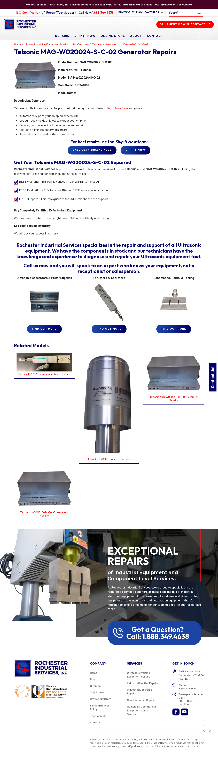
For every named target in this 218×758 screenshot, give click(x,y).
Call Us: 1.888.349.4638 (92, 150)
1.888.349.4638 (103, 12)
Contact (155, 36)
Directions (185, 679)
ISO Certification (28, 12)
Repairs (62, 36)
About (136, 36)
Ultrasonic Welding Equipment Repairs (138, 674)
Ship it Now (135, 150)
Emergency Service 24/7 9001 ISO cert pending (191, 699)
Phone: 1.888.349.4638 (187, 686)
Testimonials (98, 715)
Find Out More (44, 329)
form (117, 108)
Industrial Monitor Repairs (142, 683)
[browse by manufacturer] (141, 12)
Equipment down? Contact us (185, 24)
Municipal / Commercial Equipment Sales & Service (141, 710)
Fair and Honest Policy (99, 707)
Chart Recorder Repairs (141, 700)
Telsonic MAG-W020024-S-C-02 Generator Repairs (174, 398)
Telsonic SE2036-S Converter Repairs (109, 459)
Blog (93, 679)
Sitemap (95, 685)
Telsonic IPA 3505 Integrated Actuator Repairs (44, 374)
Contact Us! (212, 377)
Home (93, 672)
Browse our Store (100, 698)
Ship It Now (85, 36)
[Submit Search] (199, 12)
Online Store (113, 36)
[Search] (182, 12)
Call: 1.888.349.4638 (157, 636)
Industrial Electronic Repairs (139, 691)
